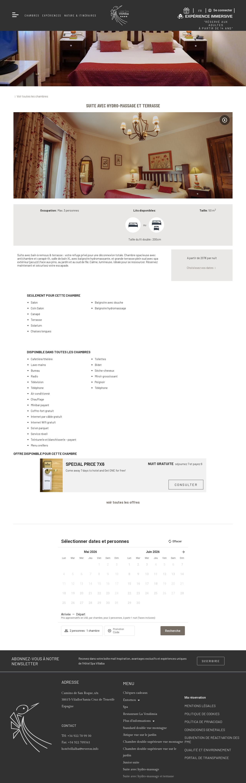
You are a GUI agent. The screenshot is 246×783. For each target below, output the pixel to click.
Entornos (131, 700)
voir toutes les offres (123, 502)
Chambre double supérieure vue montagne (153, 742)
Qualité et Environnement (207, 750)
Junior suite (131, 762)
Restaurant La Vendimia (140, 714)
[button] (16, 155)
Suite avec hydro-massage (141, 769)
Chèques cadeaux (135, 693)
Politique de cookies (201, 714)
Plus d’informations (139, 721)
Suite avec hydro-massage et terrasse (148, 776)
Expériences (51, 15)
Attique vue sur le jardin (139, 735)
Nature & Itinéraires (80, 15)
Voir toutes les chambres (32, 96)
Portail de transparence (206, 758)
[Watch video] (225, 120)
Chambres (32, 15)
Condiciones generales (204, 730)
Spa (125, 707)
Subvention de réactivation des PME (211, 739)
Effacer (175, 541)
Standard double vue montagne (145, 728)
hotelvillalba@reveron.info (80, 749)
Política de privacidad (203, 722)
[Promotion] (122, 632)
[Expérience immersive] (180, 16)
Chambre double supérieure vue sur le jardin (149, 752)
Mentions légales (200, 706)
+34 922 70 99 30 (79, 736)
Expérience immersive (209, 16)
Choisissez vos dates (200, 267)
